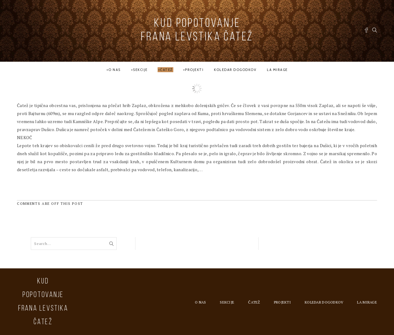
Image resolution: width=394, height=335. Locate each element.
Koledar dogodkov (235, 70)
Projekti (194, 70)
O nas (114, 70)
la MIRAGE (277, 70)
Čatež (166, 70)
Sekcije (140, 70)
